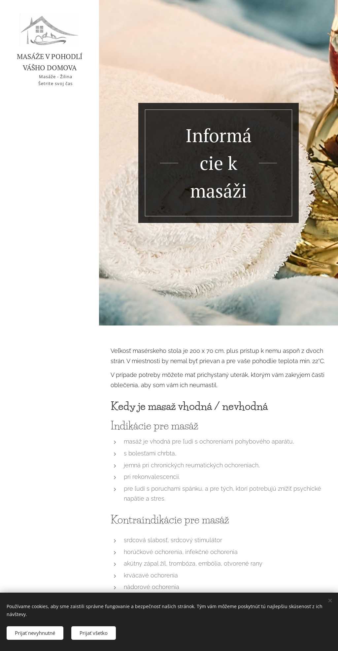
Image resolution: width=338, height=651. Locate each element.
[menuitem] (49, 299)
